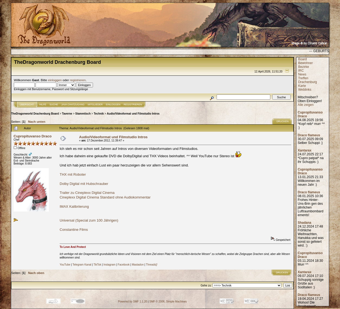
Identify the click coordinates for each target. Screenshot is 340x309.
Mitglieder (95, 104)
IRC (301, 70)
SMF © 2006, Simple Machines (168, 301)
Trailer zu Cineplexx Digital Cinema (87, 193)
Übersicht (27, 104)
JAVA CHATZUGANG (73, 104)
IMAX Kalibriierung (74, 206)
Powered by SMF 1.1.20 (132, 301)
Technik (99, 113)
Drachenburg (307, 82)
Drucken (283, 121)
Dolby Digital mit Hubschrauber (84, 184)
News (302, 74)
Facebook (124, 264)
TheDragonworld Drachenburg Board (35, 113)
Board (302, 59)
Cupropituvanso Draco (33, 136)
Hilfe (42, 104)
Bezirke (303, 67)
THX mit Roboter (73, 174)
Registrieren (133, 104)
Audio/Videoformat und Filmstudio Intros (133, 113)
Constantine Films (74, 230)
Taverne (67, 113)
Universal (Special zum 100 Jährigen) (89, 220)
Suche (54, 104)
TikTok (97, 264)
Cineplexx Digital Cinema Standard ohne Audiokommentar (105, 197)
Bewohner (305, 63)
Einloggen (113, 104)
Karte (302, 86)
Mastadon (138, 264)
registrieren (78, 80)
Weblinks (304, 90)
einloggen (55, 80)
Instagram (109, 264)
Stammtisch (83, 113)
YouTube (65, 264)
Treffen (303, 78)
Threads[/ (151, 264)
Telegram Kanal (81, 264)
